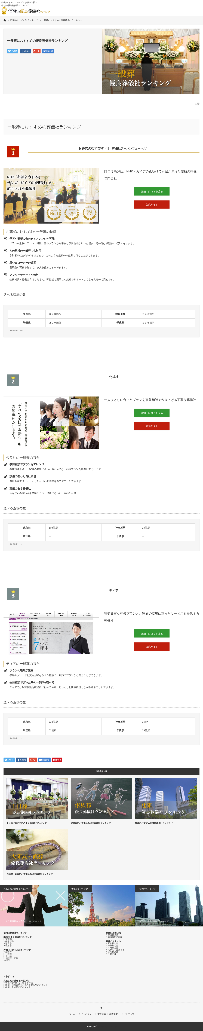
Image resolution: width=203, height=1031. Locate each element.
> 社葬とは (111, 954)
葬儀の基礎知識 (113, 933)
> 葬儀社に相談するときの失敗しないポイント (26, 985)
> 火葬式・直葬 (11, 958)
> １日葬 (8, 956)
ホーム (72, 1014)
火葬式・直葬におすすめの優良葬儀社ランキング (29, 874)
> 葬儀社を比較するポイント (17, 987)
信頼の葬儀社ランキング (15, 933)
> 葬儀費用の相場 (114, 937)
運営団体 (101, 1014)
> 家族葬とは (112, 943)
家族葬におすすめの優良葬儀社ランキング (91, 823)
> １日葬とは (112, 947)
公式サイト (152, 204)
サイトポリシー (86, 1014)
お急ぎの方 (9, 976)
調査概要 (113, 1014)
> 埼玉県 (8, 943)
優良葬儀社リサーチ (107, 1026)
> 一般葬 (8, 954)
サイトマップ (128, 1014)
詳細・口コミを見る (152, 191)
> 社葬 (7, 960)
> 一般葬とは (112, 945)
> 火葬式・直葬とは (115, 949)
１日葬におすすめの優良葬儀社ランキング (26, 823)
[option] (34, 906)
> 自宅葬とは (112, 952)
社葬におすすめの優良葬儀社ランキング (154, 823)
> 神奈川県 (9, 941)
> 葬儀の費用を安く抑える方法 (18, 983)
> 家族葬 (8, 952)
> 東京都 (8, 939)
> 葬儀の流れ (112, 935)
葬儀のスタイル (113, 941)
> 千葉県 (8, 945)
